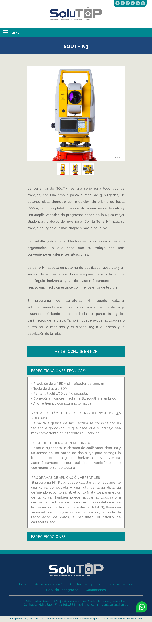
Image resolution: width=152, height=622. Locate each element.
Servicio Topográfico (62, 590)
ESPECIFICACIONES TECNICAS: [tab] (58, 371)
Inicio (23, 584)
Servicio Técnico (120, 584)
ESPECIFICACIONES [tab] (48, 536)
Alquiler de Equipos (84, 584)
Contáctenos (96, 590)
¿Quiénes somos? (48, 584)
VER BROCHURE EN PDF (76, 351)
